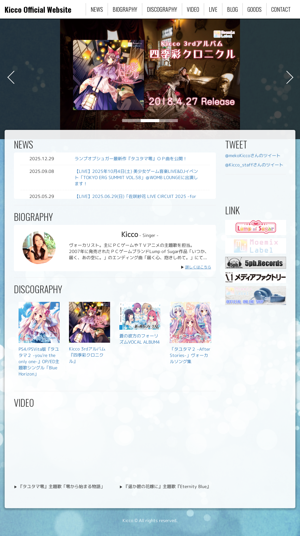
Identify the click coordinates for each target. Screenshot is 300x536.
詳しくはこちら (198, 267)
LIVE (213, 9)
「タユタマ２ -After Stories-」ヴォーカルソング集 (190, 355)
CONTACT (281, 9)
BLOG (232, 9)
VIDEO (193, 9)
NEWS (97, 9)
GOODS (254, 9)
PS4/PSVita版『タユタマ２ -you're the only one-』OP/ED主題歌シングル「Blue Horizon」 (39, 361)
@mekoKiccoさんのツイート (253, 155)
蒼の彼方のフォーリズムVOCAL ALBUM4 (139, 339)
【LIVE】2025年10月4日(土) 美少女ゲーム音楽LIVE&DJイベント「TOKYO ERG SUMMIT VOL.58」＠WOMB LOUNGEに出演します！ (136, 177)
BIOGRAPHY (125, 9)
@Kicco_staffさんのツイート (254, 165)
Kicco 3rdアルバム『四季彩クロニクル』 (87, 355)
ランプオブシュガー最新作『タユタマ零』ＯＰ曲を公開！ (131, 158)
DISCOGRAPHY (162, 9)
